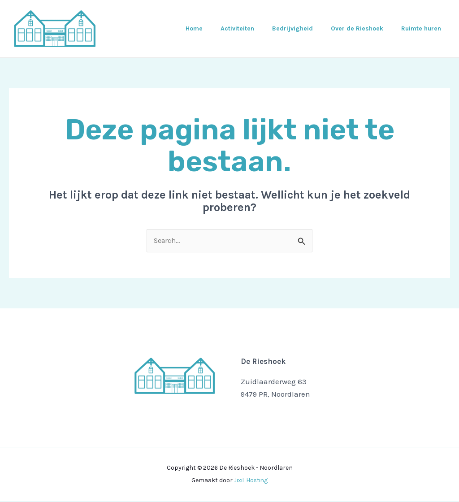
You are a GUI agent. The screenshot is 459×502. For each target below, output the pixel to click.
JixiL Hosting (251, 481)
